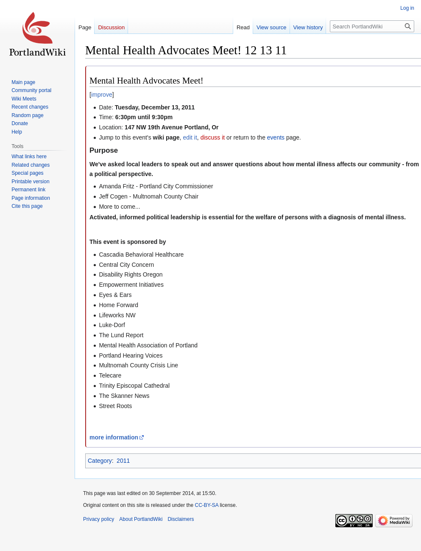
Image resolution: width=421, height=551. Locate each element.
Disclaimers (180, 519)
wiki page (166, 137)
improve (101, 94)
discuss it (213, 137)
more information (113, 437)
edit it (190, 137)
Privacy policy (98, 519)
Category (100, 460)
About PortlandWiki (140, 519)
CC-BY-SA (206, 505)
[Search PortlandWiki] (372, 26)
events (275, 137)
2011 (123, 460)
